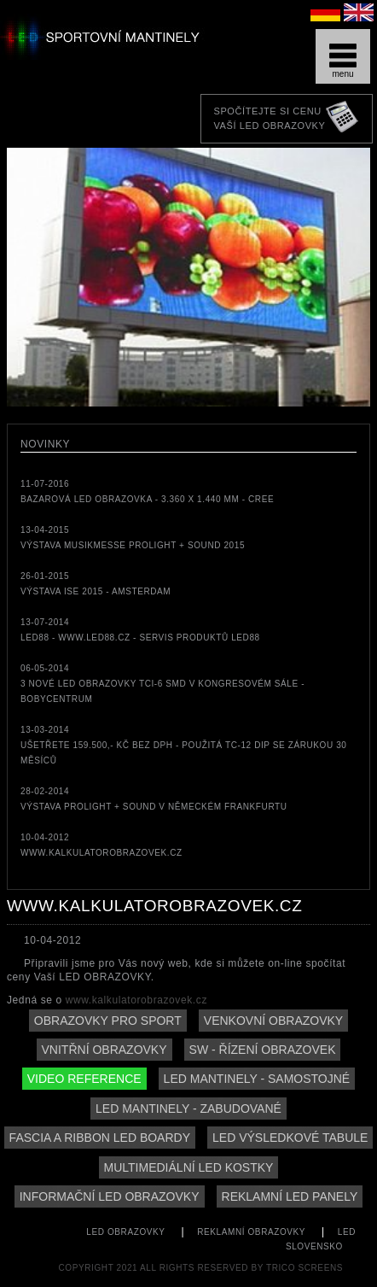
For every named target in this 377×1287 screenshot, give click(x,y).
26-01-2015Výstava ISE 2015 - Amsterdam (95, 583)
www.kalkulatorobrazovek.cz (136, 1000)
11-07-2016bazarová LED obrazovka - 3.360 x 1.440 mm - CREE (147, 491)
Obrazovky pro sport (108, 1020)
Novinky (45, 444)
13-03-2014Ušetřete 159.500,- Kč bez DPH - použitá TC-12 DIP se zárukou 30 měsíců (183, 745)
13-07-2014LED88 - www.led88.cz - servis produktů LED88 (140, 629)
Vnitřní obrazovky (104, 1049)
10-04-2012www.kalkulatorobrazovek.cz (101, 845)
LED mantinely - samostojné (257, 1078)
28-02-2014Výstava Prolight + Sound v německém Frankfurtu (153, 799)
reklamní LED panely (290, 1196)
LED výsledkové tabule (290, 1137)
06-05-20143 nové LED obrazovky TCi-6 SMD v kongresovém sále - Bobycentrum (162, 684)
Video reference (84, 1078)
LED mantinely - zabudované (188, 1108)
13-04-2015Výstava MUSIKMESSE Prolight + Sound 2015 (132, 537)
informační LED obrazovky (110, 1196)
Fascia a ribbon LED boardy (99, 1137)
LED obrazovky (125, 1232)
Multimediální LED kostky (189, 1167)
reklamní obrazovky (251, 1232)
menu (343, 61)
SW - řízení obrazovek (262, 1049)
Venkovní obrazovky (273, 1020)
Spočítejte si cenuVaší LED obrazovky (269, 118)
